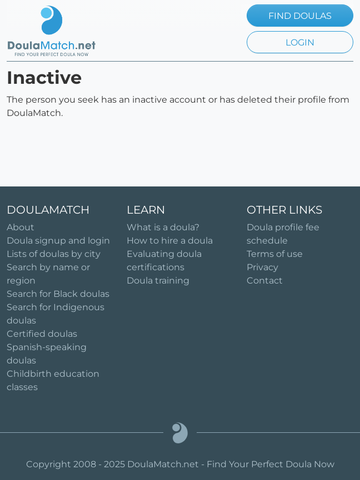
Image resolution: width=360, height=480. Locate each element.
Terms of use (275, 254)
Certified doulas (42, 334)
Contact (265, 280)
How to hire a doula (170, 240)
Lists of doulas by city (54, 254)
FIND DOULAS (300, 16)
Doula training (158, 280)
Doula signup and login (58, 240)
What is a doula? (163, 227)
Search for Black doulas (58, 294)
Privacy (262, 267)
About (20, 227)
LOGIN (300, 42)
